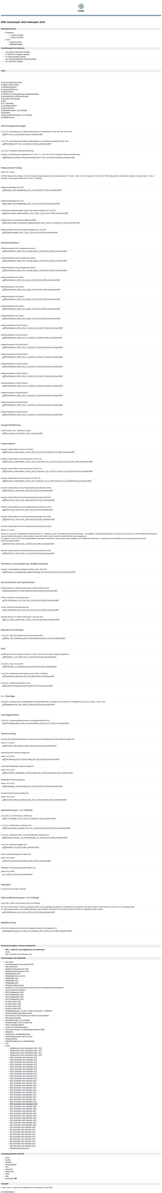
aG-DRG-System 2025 (13, 1004)
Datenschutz (9, 1171)
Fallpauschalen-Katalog (11, 85)
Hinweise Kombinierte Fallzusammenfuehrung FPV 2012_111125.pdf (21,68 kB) (32, 157)
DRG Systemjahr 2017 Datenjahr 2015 (23, 1092)
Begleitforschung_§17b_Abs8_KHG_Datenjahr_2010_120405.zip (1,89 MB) (31, 931)
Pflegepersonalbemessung (14, 985)
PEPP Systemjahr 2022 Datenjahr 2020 (23, 1057)
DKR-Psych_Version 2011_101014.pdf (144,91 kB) (22, 519)
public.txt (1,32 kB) (11, 874)
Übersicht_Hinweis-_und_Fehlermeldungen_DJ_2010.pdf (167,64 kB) (29, 838)
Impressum (9, 1169)
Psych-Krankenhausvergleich (15, 990)
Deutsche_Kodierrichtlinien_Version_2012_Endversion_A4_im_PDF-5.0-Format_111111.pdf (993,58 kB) (41, 481)
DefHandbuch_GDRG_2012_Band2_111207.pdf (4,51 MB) (25, 289)
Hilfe (6, 1176)
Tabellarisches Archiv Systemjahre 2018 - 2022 (26, 1048)
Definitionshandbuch (10, 87)
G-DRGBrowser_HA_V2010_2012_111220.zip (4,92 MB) (25, 600)
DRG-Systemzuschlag (13, 1018)
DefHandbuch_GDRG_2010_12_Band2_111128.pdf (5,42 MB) (26, 386)
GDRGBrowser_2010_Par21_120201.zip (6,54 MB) (23, 912)
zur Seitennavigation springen (15, 57)
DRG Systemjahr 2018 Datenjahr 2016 (23, 1090)
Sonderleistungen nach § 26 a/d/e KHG (18, 1022)
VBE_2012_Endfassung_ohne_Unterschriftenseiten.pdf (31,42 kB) (28, 638)
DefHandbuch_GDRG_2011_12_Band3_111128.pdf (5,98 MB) (26, 347)
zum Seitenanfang (8, 1191)
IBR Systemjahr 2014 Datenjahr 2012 (22, 1146)
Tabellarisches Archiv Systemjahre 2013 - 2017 (26, 1050)
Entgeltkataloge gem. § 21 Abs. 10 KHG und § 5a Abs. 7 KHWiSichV (28, 1011)
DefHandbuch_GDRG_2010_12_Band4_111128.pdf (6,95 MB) (26, 405)
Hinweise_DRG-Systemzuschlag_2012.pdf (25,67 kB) (23, 746)
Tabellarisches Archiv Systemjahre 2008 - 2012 (26, 1053)
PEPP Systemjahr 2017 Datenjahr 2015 (23, 1069)
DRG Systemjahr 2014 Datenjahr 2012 (23, 1099)
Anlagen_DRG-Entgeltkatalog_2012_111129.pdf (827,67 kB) (26, 190)
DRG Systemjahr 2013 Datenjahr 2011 (23, 1102)
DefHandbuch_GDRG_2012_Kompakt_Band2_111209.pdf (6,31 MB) (29, 261)
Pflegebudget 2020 (11, 983)
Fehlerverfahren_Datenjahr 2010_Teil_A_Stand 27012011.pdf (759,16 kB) (30, 828)
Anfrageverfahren (11, 1039)
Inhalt (7, 1174)
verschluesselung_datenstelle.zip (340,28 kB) (21, 861)
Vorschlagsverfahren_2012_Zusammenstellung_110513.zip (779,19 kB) (30, 723)
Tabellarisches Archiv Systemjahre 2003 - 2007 (26, 1055)
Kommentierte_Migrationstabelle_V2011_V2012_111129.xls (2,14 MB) (29, 213)
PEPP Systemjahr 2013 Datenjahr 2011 (23, 1078)
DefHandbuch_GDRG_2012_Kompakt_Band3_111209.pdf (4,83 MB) (29, 270)
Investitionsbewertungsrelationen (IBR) (18, 1013)
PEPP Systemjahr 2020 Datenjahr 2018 (23, 1062)
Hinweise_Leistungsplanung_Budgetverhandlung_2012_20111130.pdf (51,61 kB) (33, 572)
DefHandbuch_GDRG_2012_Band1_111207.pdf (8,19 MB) (25, 280)
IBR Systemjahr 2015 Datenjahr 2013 (22, 1143)
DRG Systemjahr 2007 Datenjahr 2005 (23, 1116)
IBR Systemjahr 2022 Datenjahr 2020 (22, 1127)
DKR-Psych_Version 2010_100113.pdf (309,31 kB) (22, 500)
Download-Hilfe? (37, 134)
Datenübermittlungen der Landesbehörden (19, 1041)
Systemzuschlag (8, 108)
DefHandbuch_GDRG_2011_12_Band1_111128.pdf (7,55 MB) (26, 328)
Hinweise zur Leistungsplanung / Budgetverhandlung (21, 94)
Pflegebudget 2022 (11, 978)
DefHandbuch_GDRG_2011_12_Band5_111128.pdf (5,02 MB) (26, 366)
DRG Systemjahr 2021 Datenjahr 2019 (23, 1083)
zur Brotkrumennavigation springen (17, 54)
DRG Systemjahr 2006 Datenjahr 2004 (23, 1118)
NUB (4, 101)
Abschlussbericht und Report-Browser (16, 96)
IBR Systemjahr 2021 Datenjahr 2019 (22, 1129)
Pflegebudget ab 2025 (12, 973)
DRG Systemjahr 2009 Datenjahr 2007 (23, 1111)
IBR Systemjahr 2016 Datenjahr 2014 (22, 1141)
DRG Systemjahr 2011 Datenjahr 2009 (23, 1106)
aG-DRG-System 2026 (13, 1001)
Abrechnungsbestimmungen (12, 82)
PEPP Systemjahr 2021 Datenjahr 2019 (23, 1060)
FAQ (6, 1043)
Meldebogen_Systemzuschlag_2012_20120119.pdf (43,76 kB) (26, 786)
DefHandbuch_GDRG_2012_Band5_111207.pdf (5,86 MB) (25, 318)
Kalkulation (6, 113)
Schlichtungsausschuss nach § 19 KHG (18, 1036)
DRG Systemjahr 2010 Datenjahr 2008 (23, 1109)
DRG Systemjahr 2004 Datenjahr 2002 (23, 1122)
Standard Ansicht (15, 42)
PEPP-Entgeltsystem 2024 (14, 997)
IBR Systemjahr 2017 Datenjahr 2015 (22, 1139)
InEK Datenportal (11, 967)
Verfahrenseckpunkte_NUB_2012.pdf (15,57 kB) (22, 686)
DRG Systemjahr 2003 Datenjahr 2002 (23, 1125)
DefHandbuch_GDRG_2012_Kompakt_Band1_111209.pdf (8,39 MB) (29, 251)
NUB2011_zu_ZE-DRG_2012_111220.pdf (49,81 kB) (23, 657)
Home (7, 1157)
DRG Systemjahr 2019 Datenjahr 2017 (23, 1088)
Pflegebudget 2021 (11, 980)
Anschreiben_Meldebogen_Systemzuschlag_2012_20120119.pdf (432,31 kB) (32, 773)
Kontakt (8, 1160)
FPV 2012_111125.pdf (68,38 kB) (16, 134)
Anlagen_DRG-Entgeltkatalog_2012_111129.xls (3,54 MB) (25, 204)
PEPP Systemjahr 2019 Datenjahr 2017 (23, 1064)
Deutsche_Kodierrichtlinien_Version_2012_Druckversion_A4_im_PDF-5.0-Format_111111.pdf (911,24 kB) (41, 462)
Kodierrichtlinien (8, 92)
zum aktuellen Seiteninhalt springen (17, 52)
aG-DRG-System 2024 (13, 1006)
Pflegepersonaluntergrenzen (19, 1148)
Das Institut (9, 962)
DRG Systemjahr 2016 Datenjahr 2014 (23, 1095)
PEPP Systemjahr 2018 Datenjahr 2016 (23, 1067)
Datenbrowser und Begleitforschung (17, 1034)
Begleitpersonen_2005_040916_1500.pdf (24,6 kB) (22, 704)
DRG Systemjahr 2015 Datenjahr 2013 (23, 1097)
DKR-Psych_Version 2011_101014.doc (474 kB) (22, 510)
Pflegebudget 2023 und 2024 (15, 976)
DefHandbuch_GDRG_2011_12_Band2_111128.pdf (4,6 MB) (26, 338)
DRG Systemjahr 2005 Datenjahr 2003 (23, 1120)
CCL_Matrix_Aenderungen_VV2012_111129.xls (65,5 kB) (25, 620)
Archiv (7, 952)
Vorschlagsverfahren (10, 106)
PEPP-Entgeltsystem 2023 (14, 999)
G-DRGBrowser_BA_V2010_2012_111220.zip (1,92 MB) (24, 610)
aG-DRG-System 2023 (13, 1008)
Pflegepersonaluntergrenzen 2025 (17, 971)
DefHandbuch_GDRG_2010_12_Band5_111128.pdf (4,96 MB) (26, 415)
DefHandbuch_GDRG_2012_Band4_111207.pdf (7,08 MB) (25, 309)
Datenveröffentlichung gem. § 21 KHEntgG (17, 115)
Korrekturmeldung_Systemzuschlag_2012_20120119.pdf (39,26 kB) (28, 800)
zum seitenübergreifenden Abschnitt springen (20, 59)
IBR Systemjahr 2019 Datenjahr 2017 (22, 1134)
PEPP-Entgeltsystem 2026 (14, 992)
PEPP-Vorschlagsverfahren (14, 1025)
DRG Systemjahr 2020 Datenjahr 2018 (23, 1085)
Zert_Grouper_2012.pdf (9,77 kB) (16, 433)
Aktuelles (8, 1162)
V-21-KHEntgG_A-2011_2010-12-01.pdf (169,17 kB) (23, 818)
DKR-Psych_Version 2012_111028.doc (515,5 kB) (22, 544)
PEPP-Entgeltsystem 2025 (14, 994)
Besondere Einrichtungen (11, 99)
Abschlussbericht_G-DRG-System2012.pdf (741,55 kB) (24, 591)
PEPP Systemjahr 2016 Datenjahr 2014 (23, 1071)
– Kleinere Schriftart (16, 37)
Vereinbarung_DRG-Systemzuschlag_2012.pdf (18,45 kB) (25, 759)
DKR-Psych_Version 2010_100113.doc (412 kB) (22, 490)
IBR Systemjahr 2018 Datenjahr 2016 (22, 1136)
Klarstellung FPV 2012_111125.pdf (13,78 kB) (21, 144)
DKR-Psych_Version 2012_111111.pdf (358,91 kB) (22, 553)
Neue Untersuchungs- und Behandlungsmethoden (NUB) (25, 1029)
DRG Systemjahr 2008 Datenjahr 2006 (23, 1113)
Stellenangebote (11, 1164)
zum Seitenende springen (14, 61)
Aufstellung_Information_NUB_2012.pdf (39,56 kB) (22, 676)
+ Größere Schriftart (16, 35)
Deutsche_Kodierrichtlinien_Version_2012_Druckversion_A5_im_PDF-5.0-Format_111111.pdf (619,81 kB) (41, 471)
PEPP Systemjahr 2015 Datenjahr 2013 (23, 1074)
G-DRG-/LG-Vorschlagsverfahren (16, 1027)
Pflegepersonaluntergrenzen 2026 (17, 969)
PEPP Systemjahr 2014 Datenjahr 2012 (23, 1076)
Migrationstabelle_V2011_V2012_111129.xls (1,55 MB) (24, 232)
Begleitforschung (8, 117)
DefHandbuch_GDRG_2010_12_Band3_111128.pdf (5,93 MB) (26, 395)
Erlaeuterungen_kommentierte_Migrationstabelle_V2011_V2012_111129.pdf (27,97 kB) (35, 223)
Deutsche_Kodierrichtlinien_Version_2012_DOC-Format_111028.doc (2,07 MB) (32, 452)
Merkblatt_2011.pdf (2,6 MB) (15, 847)
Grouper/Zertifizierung (10, 89)
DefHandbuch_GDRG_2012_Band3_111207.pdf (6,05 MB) (25, 299)
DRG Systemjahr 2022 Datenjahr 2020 (23, 1081)
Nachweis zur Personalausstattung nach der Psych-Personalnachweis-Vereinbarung (34, 987)
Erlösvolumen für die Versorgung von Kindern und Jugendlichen (27, 1015)
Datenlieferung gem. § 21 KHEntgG (15, 110)
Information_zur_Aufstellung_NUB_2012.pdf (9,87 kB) (23, 667)
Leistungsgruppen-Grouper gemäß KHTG (19, 964)
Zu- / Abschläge (8, 103)
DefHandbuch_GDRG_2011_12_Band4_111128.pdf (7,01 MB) (26, 357)
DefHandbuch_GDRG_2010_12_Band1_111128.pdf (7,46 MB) (26, 376)
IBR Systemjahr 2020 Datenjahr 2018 (22, 1132)
